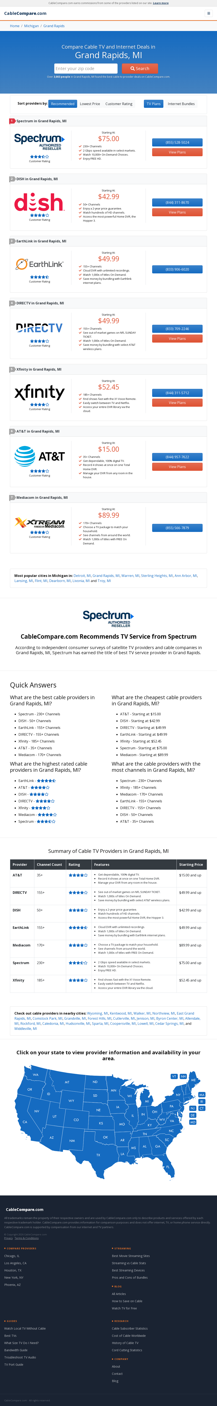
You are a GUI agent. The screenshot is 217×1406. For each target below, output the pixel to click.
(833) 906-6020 (177, 269)
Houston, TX (12, 1270)
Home (14, 26)
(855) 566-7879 (177, 528)
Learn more (161, 3)
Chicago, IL (11, 1256)
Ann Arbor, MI (186, 575)
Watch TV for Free (124, 1308)
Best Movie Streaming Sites (131, 1256)
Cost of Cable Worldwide (129, 1336)
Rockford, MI (30, 1023)
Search (140, 68)
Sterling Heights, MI (157, 575)
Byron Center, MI (170, 1018)
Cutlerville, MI (124, 1018)
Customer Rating (119, 103)
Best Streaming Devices (128, 1270)
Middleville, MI (25, 1028)
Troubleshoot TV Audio (20, 1357)
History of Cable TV (125, 1343)
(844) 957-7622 (177, 457)
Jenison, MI (145, 1018)
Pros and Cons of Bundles (130, 1277)
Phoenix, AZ (12, 1285)
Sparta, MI (100, 1023)
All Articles (119, 1294)
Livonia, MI (81, 580)
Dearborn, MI (60, 580)
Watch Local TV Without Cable (25, 1328)
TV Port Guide (13, 1364)
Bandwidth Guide (16, 1350)
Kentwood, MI (121, 1013)
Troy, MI (104, 580)
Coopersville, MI (123, 1023)
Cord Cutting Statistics (127, 1350)
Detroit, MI (82, 575)
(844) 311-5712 (177, 393)
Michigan (31, 26)
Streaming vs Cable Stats (129, 1263)
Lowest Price (90, 103)
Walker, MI (142, 1013)
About (116, 1366)
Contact (117, 1374)
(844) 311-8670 (177, 202)
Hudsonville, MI (78, 1023)
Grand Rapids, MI (106, 575)
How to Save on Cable (127, 1301)
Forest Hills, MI (99, 1018)
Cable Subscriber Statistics (130, 1328)
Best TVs (10, 1336)
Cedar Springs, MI (169, 1023)
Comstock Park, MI (48, 1018)
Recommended (62, 103)
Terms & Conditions (27, 1238)
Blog (115, 1381)
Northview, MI (163, 1013)
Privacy (8, 1238)
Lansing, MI (23, 580)
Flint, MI (41, 580)
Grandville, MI (75, 1018)
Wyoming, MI (97, 1013)
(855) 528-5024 (177, 142)
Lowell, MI (146, 1023)
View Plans (177, 152)
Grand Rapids (54, 26)
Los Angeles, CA (15, 1263)
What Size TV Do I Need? (21, 1343)
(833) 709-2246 (177, 328)
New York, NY (13, 1277)
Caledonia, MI (53, 1023)
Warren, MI (130, 575)
